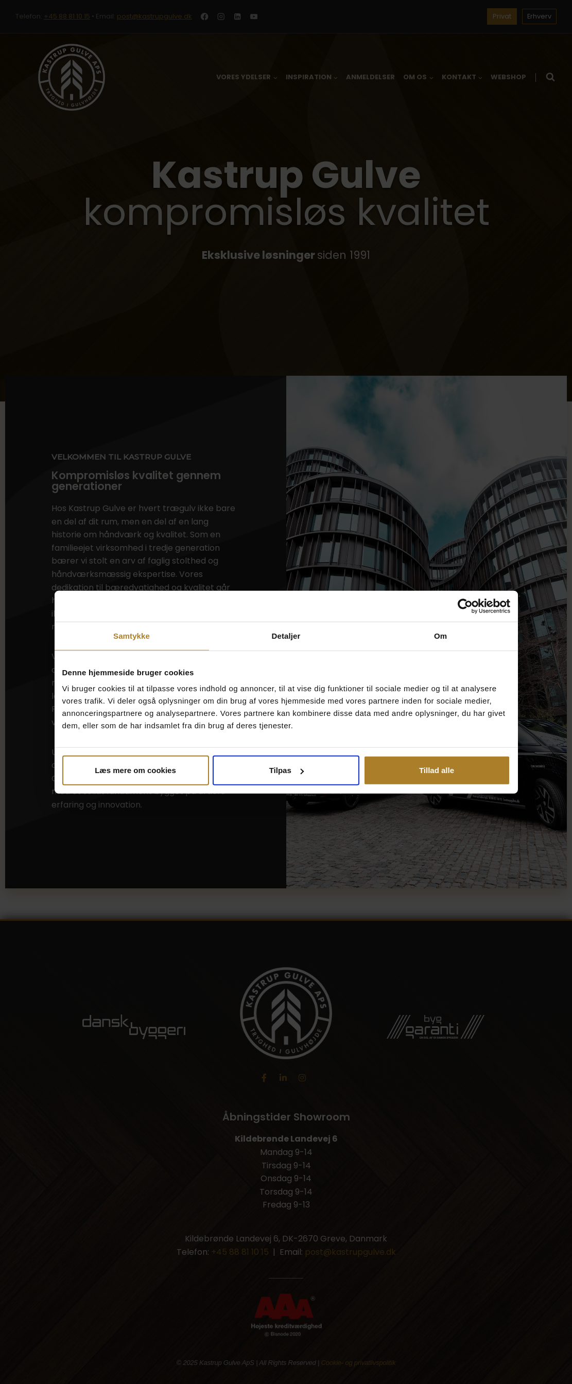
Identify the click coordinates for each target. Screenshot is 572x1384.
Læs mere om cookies (135, 770)
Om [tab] (440, 635)
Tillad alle (436, 770)
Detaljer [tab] (286, 635)
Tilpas (286, 770)
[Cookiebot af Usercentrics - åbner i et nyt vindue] (465, 606)
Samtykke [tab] (131, 635)
